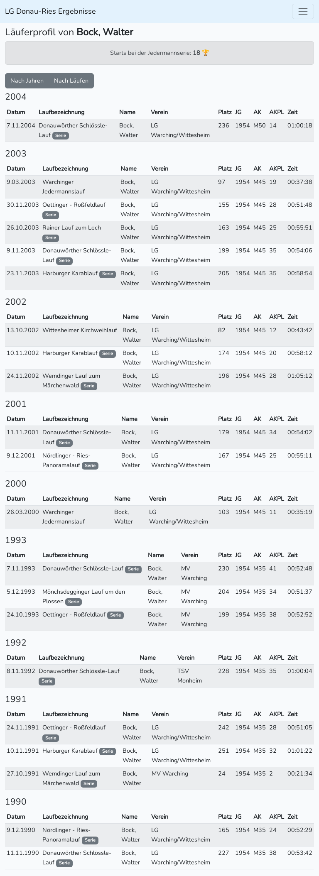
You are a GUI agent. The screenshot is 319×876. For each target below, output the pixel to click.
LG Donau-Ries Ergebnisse (50, 11)
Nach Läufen (71, 80)
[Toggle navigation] (303, 11)
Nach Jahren (27, 80)
